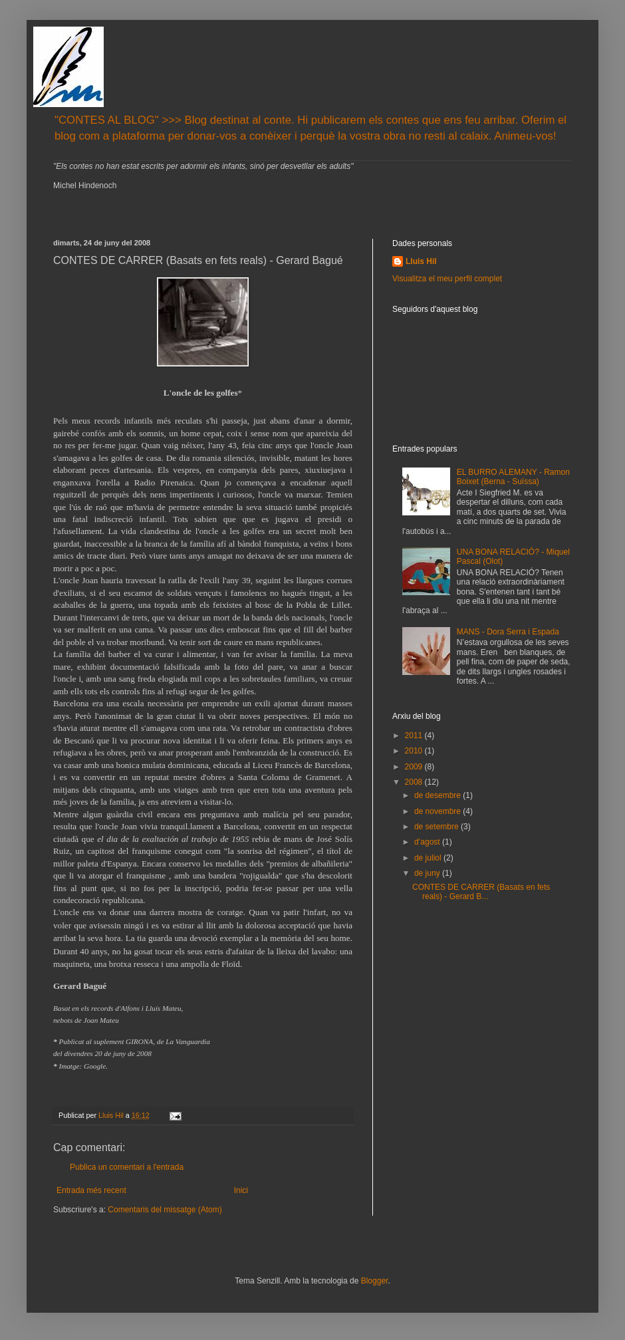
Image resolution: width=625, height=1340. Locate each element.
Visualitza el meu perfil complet (447, 278)
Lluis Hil (421, 261)
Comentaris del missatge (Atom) (164, 1209)
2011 (415, 735)
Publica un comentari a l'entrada (127, 1167)
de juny (428, 873)
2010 (415, 750)
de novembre (438, 811)
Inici (241, 1190)
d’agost (428, 842)
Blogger (374, 1280)
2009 (415, 766)
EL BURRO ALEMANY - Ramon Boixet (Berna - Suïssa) (513, 477)
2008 (415, 782)
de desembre (438, 795)
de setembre (437, 826)
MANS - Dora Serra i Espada (508, 631)
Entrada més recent (91, 1190)
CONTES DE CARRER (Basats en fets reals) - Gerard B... (481, 891)
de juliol (428, 858)
